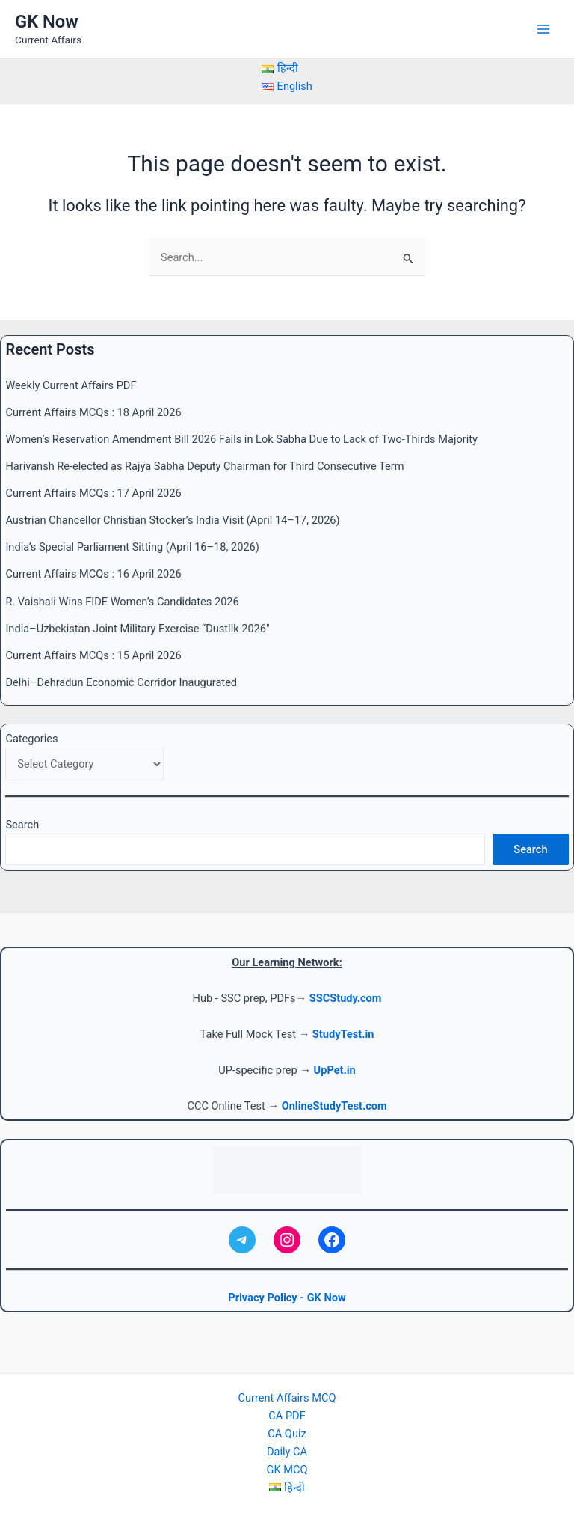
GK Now (46, 21)
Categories (31, 738)
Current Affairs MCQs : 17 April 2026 (93, 493)
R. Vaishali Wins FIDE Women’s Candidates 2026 (121, 601)
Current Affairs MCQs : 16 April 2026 (93, 574)
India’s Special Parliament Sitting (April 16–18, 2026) (132, 547)
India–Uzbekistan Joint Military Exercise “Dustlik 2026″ (137, 628)
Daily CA (287, 1451)
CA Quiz (287, 1433)
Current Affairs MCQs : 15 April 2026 (93, 655)
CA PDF (286, 1415)
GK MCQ (287, 1469)
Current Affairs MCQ (287, 1398)
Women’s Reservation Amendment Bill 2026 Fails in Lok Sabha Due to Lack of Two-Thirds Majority (241, 439)
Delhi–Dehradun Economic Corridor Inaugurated (121, 682)
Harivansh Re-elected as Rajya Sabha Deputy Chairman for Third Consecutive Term (204, 466)
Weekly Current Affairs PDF (70, 385)
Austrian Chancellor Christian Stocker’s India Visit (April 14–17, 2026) (172, 520)
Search (22, 824)
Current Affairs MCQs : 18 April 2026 (93, 412)
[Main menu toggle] (543, 29)
